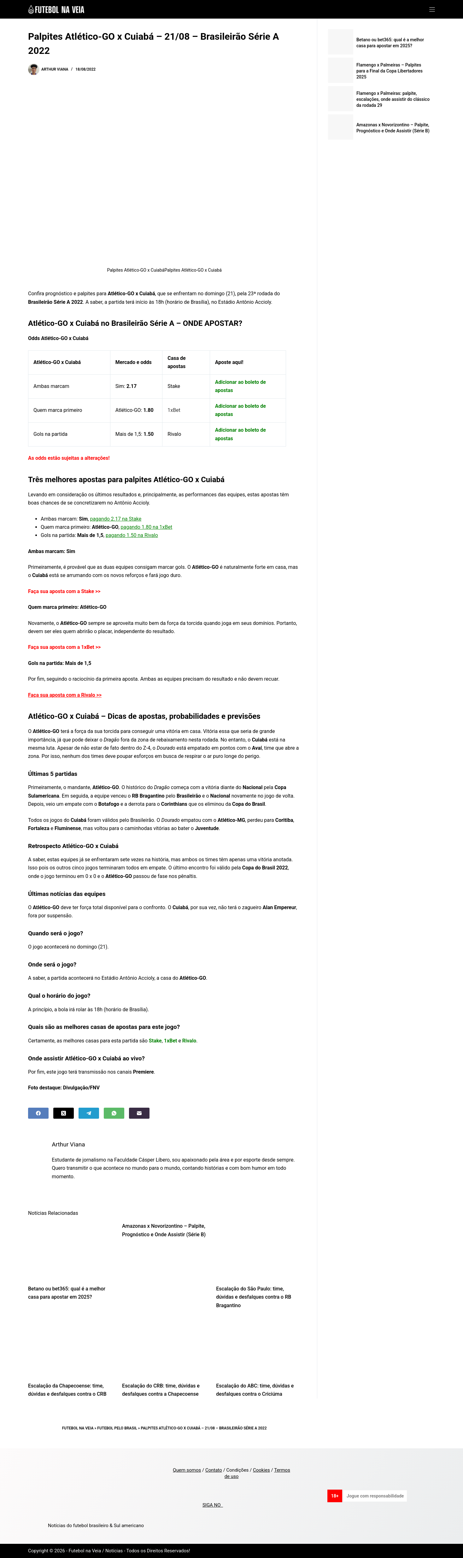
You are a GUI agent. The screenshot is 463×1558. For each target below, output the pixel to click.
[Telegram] (89, 1113)
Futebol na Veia (78, 1428)
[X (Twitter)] (63, 1113)
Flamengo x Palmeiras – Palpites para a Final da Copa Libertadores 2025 (389, 70)
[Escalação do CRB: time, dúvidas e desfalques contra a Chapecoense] (164, 1347)
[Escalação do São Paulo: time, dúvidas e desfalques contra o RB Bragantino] (258, 1250)
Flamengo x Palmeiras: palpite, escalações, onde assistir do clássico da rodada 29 (393, 99)
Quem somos (187, 1470)
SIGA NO (212, 1505)
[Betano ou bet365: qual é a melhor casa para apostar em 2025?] (70, 1250)
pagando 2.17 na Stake (115, 519)
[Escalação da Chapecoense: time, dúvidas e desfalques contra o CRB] (70, 1347)
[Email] (139, 1113)
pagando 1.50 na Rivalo (132, 535)
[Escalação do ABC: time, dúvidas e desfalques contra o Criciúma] (258, 1347)
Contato (213, 1470)
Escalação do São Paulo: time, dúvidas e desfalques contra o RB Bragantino (253, 1297)
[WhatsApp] (114, 1113)
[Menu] (432, 9)
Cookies (261, 1470)
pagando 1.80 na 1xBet (147, 527)
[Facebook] (38, 1113)
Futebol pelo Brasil (117, 1428)
